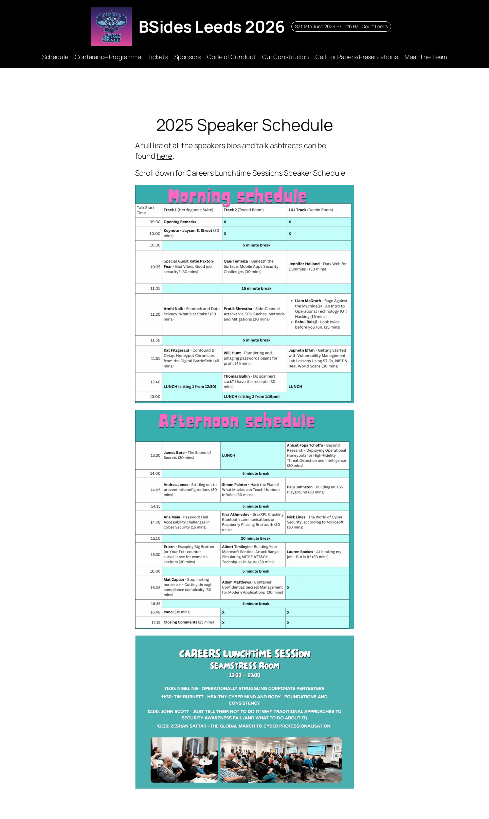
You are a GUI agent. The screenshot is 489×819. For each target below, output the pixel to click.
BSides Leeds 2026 (212, 26)
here (165, 156)
